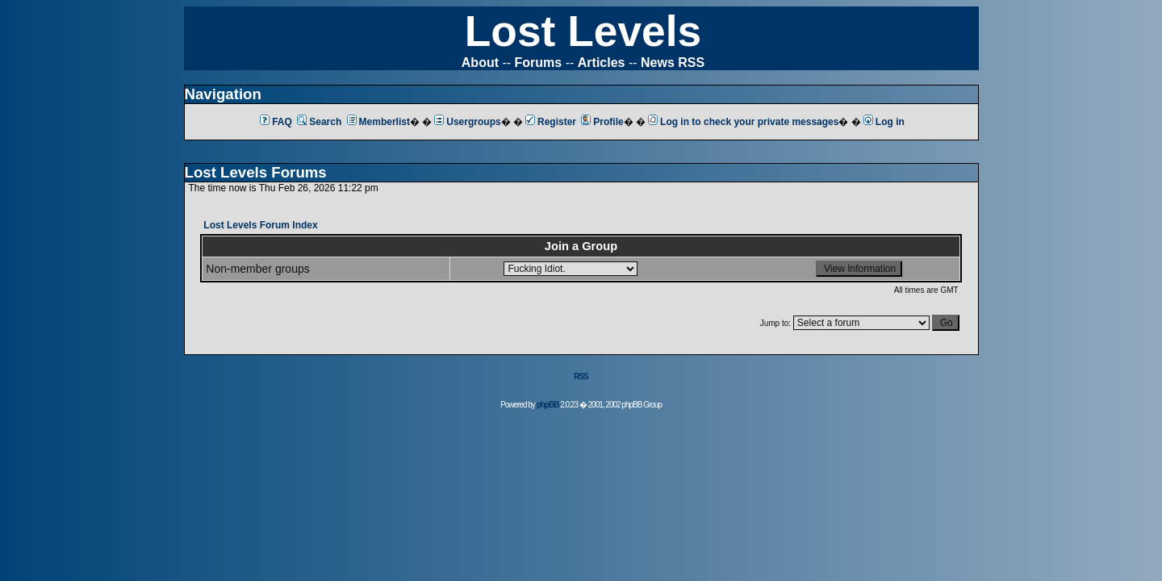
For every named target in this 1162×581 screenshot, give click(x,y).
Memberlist (378, 121)
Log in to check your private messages (743, 121)
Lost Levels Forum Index (260, 225)
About (480, 62)
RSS (581, 376)
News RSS (672, 62)
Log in (884, 121)
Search (319, 121)
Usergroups (467, 121)
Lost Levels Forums (256, 172)
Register (550, 121)
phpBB (548, 404)
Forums (538, 62)
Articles (601, 62)
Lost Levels (583, 31)
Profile (602, 121)
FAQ (276, 121)
